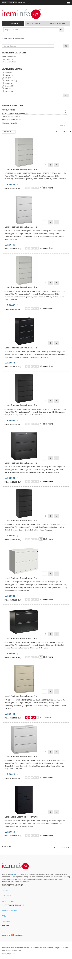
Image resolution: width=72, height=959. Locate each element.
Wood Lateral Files (9, 62)
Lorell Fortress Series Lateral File (21, 169)
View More (63, 125)
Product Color (9, 123)
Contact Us (6, 922)
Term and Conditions (9, 910)
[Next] (70, 131)
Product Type (8, 110)
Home (4, 38)
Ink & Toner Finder (9, 901)
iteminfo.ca (15, 874)
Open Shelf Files (8, 59)
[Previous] (56, 131)
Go (66, 95)
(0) (22, 2)
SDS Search (6, 896)
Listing (10, 38)
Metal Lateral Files (9, 57)
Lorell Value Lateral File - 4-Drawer (21, 817)
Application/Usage (11, 120)
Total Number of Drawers (15, 113)
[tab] (13, 23)
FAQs (4, 916)
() (17, 2)
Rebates (5, 890)
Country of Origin (11, 116)
